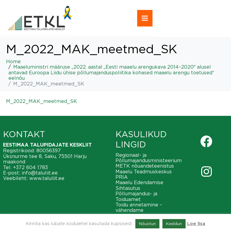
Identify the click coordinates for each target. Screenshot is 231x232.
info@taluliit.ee (40, 172)
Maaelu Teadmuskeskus (144, 171)
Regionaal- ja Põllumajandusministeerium (149, 157)
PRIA (122, 177)
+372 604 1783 (30, 167)
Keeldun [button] (174, 223)
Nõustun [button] (147, 223)
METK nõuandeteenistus (145, 166)
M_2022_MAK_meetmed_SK (41, 101)
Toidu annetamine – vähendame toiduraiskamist (139, 210)
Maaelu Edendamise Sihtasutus (139, 185)
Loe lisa (196, 223)
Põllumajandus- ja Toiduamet (136, 196)
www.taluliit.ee (46, 178)
